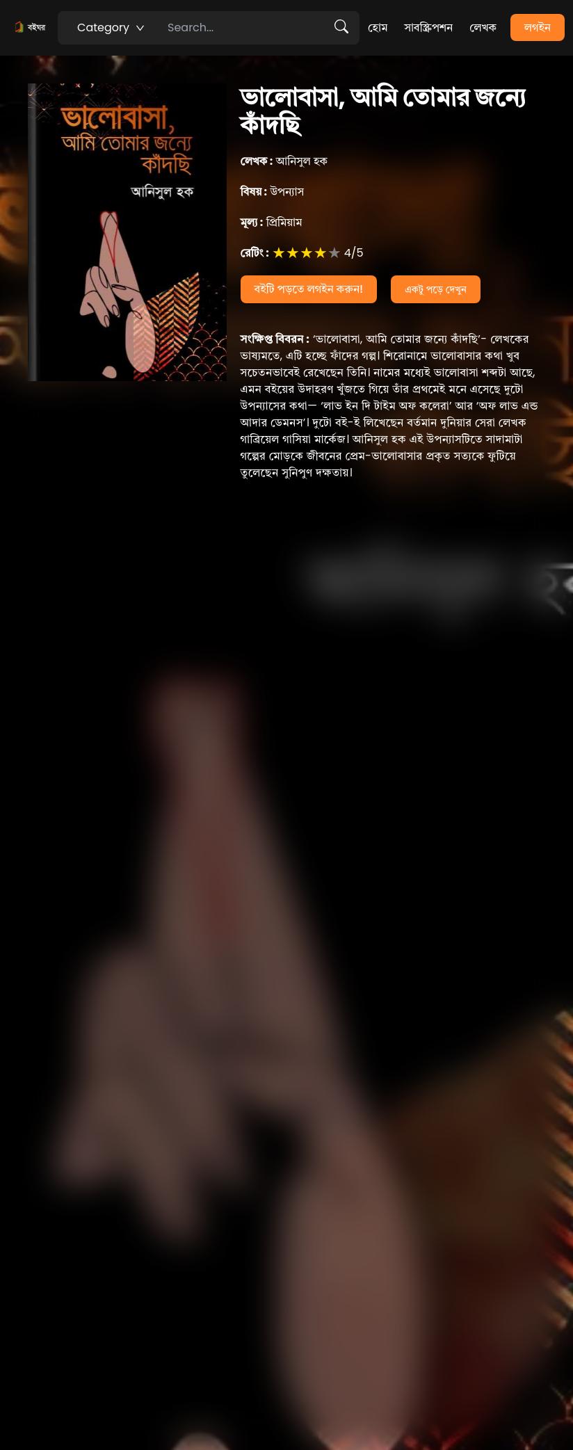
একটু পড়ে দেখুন (436, 289)
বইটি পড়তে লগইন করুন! (309, 289)
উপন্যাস (273, 192)
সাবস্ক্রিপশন (428, 27)
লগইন (537, 27)
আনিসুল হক (284, 161)
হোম (377, 27)
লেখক (483, 27)
